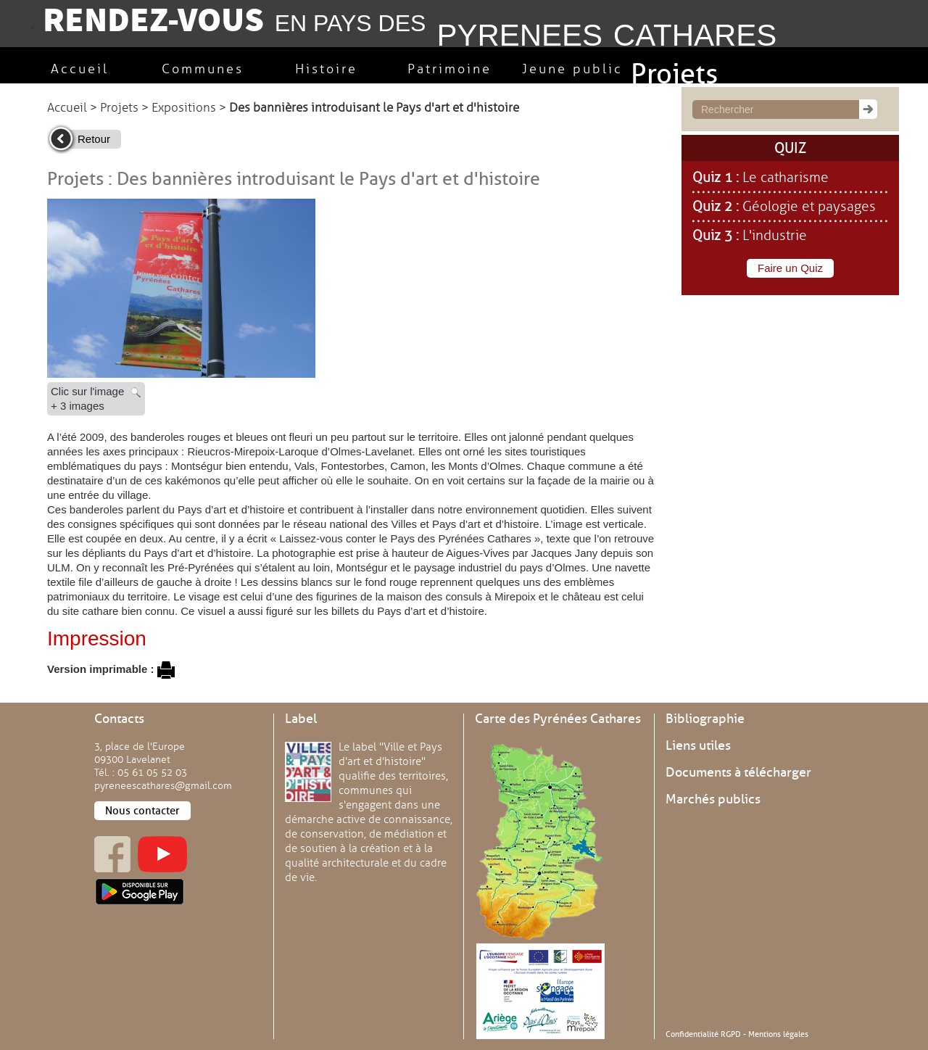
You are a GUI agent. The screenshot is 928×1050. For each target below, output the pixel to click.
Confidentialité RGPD (703, 1034)
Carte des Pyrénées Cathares (558, 719)
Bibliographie (705, 719)
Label (301, 719)
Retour (94, 139)
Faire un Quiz (790, 268)
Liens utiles (698, 745)
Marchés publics (713, 799)
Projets (119, 107)
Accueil (67, 107)
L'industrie (774, 235)
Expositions (184, 107)
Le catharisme (785, 177)
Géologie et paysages (809, 206)
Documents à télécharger (738, 772)
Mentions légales (778, 1034)
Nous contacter (142, 810)
